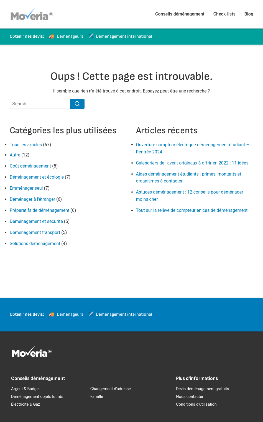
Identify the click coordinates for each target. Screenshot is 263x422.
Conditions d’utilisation (196, 404)
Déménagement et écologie (37, 177)
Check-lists (224, 14)
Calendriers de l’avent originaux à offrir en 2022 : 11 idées (192, 163)
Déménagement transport (35, 232)
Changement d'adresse (110, 389)
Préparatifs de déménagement (39, 210)
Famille (96, 396)
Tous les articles (26, 144)
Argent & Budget (25, 389)
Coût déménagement (30, 166)
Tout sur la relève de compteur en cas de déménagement (192, 210)
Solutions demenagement (35, 243)
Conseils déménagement (180, 14)
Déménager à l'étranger (32, 199)
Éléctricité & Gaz (25, 404)
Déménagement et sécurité (36, 221)
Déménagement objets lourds (37, 396)
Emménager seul (26, 188)
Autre (15, 155)
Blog (248, 14)
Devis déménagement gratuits (202, 389)
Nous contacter (189, 396)
